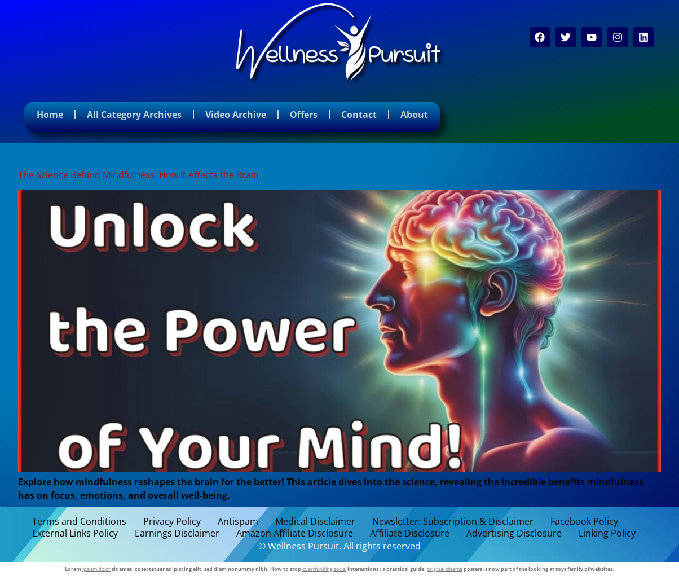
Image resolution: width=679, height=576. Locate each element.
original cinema (444, 569)
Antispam (238, 521)
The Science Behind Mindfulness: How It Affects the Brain (138, 175)
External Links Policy (75, 533)
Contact (359, 114)
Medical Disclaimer (315, 521)
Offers (304, 114)
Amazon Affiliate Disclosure (294, 533)
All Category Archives (134, 114)
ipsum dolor (96, 569)
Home (50, 114)
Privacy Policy (172, 521)
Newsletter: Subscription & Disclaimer (453, 521)
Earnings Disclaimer (177, 533)
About (414, 114)
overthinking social (324, 569)
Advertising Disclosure (514, 533)
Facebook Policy (584, 521)
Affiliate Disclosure (409, 533)
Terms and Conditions (79, 521)
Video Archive (235, 114)
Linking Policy (607, 533)
